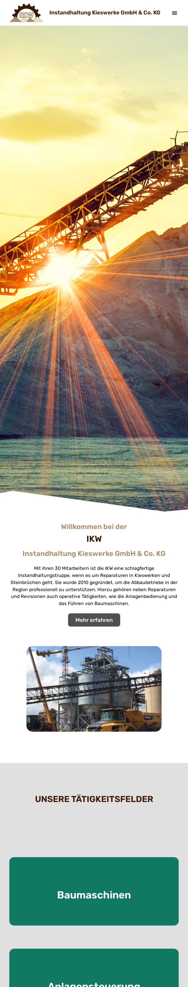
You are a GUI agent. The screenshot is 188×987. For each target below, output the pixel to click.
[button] (175, 13)
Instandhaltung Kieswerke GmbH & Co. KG (104, 12)
